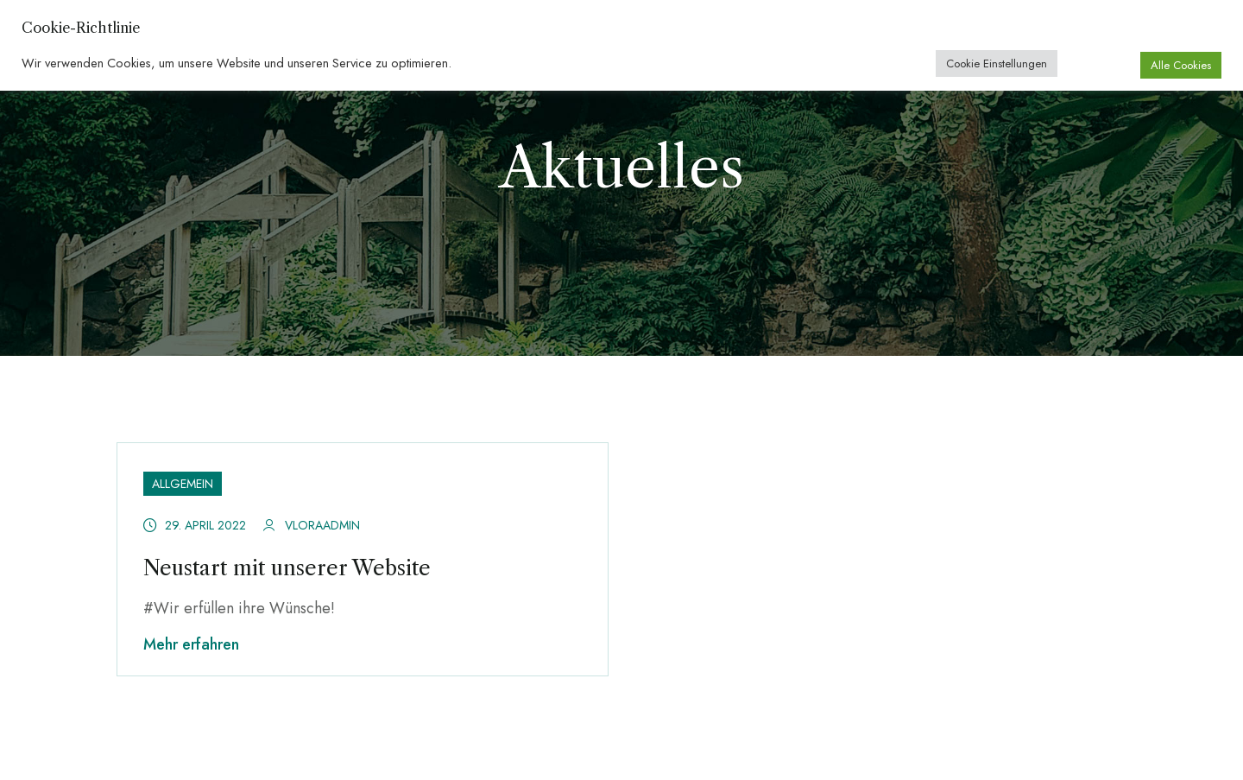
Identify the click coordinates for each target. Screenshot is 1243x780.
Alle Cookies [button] (1181, 65)
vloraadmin (322, 525)
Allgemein (182, 483)
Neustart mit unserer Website (287, 567)
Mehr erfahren (191, 644)
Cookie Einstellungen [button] (996, 63)
